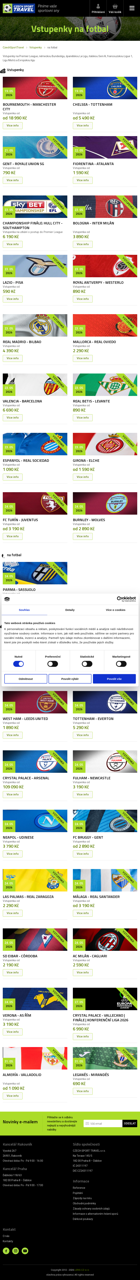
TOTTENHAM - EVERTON (93, 718)
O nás (6, 1236)
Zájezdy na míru (82, 1198)
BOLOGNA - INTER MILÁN (93, 223)
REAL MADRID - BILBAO (22, 342)
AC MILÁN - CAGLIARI (90, 956)
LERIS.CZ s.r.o (82, 1270)
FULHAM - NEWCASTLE (91, 778)
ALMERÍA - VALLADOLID (22, 1074)
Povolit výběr (70, 678)
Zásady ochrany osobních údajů (91, 1208)
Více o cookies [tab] (116, 609)
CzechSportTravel (13, 47)
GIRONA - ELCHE (86, 460)
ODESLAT (130, 1123)
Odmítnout (26, 678)
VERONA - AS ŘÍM (17, 1015)
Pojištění (78, 1193)
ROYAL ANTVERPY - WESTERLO (98, 282)
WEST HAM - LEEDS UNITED (25, 718)
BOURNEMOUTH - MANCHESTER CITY (29, 106)
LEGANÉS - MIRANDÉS (91, 1074)
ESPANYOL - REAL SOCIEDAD (26, 460)
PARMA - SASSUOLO (19, 589)
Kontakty (8, 1241)
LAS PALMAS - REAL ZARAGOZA (28, 896)
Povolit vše (114, 678)
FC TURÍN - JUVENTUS (20, 520)
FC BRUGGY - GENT (88, 837)
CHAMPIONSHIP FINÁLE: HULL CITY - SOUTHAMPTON (33, 225)
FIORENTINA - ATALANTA (93, 164)
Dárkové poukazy (83, 1219)
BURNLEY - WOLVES (89, 520)
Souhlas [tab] (24, 609)
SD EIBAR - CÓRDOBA (20, 956)
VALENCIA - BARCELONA (22, 401)
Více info (13, 125)
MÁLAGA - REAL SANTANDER (96, 896)
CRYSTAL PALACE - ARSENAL (26, 778)
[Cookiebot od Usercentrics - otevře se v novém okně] (119, 599)
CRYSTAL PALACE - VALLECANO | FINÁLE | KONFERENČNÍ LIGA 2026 (100, 1017)
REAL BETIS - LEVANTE (91, 401)
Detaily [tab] (70, 609)
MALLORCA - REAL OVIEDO (94, 342)
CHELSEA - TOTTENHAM (92, 104)
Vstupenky (35, 47)
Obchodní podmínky (84, 1203)
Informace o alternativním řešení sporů (95, 1213)
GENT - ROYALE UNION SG (23, 164)
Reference (79, 1187)
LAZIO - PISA (13, 282)
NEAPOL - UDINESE (18, 837)
